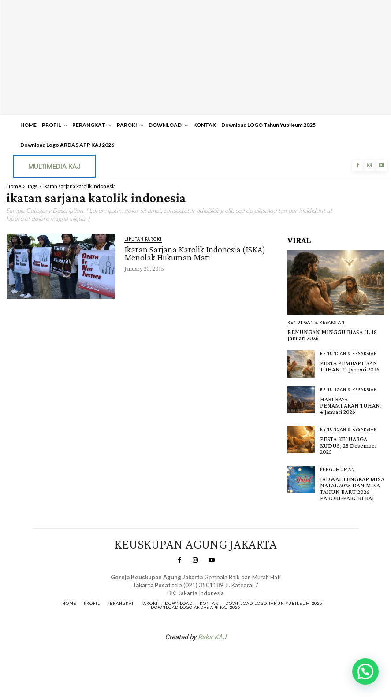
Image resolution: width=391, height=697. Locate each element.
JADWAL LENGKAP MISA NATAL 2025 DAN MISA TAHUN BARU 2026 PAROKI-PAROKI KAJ (352, 487)
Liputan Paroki (143, 239)
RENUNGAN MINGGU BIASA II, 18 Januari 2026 (331, 334)
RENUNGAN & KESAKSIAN (316, 322)
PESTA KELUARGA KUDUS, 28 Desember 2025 (348, 444)
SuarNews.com (181, 659)
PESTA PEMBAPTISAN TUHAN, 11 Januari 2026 (349, 366)
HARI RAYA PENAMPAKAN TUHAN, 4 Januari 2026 (350, 405)
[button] (365, 671)
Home (13, 186)
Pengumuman (337, 468)
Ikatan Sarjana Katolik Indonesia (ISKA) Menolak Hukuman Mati (194, 253)
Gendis (222, 659)
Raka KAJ (212, 636)
